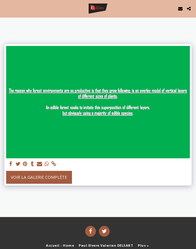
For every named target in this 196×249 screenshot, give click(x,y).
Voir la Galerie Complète (39, 177)
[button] (6, 8)
